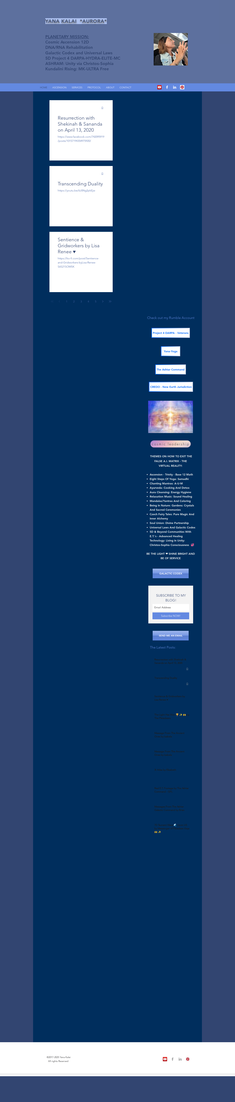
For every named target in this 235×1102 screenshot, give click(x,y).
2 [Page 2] (74, 301)
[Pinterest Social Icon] (182, 87)
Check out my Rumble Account (171, 318)
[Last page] (110, 301)
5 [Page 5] (95, 301)
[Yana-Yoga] (170, 351)
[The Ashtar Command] (170, 369)
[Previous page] (59, 301)
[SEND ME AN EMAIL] (171, 635)
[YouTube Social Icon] (159, 87)
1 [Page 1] (66, 301)
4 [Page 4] (88, 301)
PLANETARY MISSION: (67, 36)
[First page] (52, 301)
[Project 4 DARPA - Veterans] (170, 333)
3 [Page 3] (81, 301)
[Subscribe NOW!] (170, 615)
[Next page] (103, 301)
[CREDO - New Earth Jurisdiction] (171, 387)
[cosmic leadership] (170, 443)
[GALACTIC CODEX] (171, 573)
